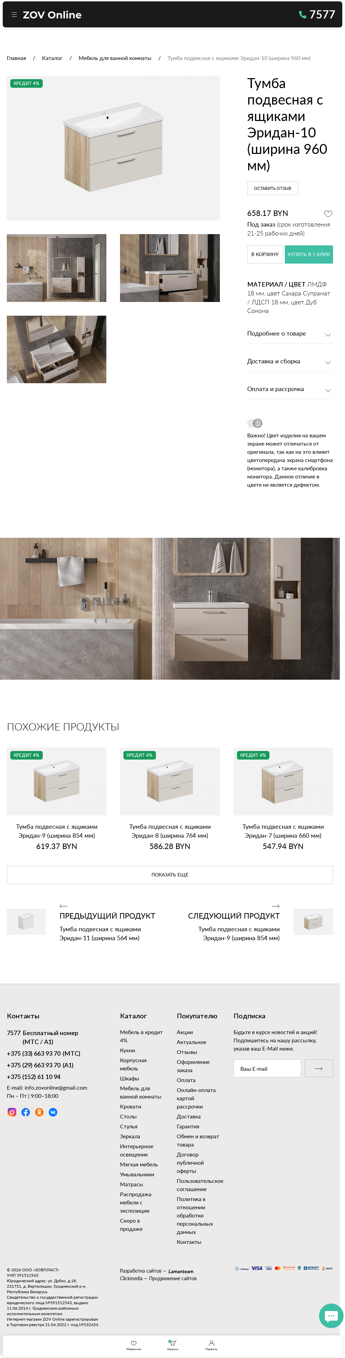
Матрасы (131, 1184)
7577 (317, 14)
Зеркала (130, 1136)
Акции (185, 1032)
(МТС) (43, 1054)
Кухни (127, 1050)
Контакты (189, 1241)
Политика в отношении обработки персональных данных (195, 1215)
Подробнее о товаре (276, 334)
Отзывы (187, 1051)
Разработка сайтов (140, 1271)
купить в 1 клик (309, 254)
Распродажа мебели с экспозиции (135, 1202)
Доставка (189, 1116)
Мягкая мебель (139, 1164)
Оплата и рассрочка (275, 389)
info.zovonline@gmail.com (56, 1087)
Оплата (186, 1080)
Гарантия (188, 1126)
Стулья (128, 1126)
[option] (113, 148)
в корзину (265, 254)
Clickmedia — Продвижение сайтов (158, 1278)
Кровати (130, 1106)
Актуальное (191, 1042)
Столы (128, 1116)
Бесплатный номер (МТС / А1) (42, 1037)
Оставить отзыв (272, 188)
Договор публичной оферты (190, 1162)
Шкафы (129, 1078)
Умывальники (137, 1174)
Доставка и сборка (273, 362)
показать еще (169, 875)
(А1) (40, 1066)
